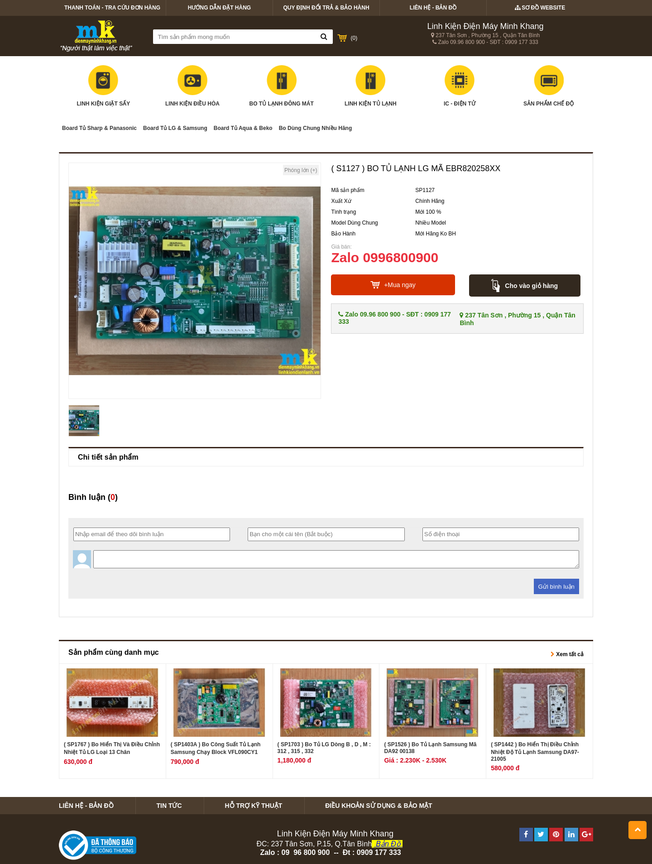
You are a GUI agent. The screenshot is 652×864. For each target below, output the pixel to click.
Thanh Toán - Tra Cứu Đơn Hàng (112, 8)
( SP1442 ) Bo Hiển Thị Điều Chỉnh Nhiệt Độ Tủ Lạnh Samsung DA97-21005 (535, 751)
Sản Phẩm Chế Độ (548, 86)
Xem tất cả (567, 654)
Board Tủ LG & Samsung (175, 128)
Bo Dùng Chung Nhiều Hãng (315, 128)
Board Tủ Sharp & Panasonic (99, 128)
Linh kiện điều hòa (192, 86)
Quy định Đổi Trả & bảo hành (326, 8)
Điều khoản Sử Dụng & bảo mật (378, 805)
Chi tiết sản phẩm (108, 457)
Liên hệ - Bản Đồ (433, 8)
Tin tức (169, 805)
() (354, 38)
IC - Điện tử (459, 86)
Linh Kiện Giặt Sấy (103, 86)
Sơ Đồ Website (540, 8)
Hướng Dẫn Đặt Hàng (219, 8)
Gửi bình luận (556, 586)
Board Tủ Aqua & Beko (243, 128)
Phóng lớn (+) (300, 170)
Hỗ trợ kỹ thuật (253, 805)
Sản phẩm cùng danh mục (113, 652)
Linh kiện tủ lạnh (371, 86)
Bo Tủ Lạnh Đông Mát (281, 86)
